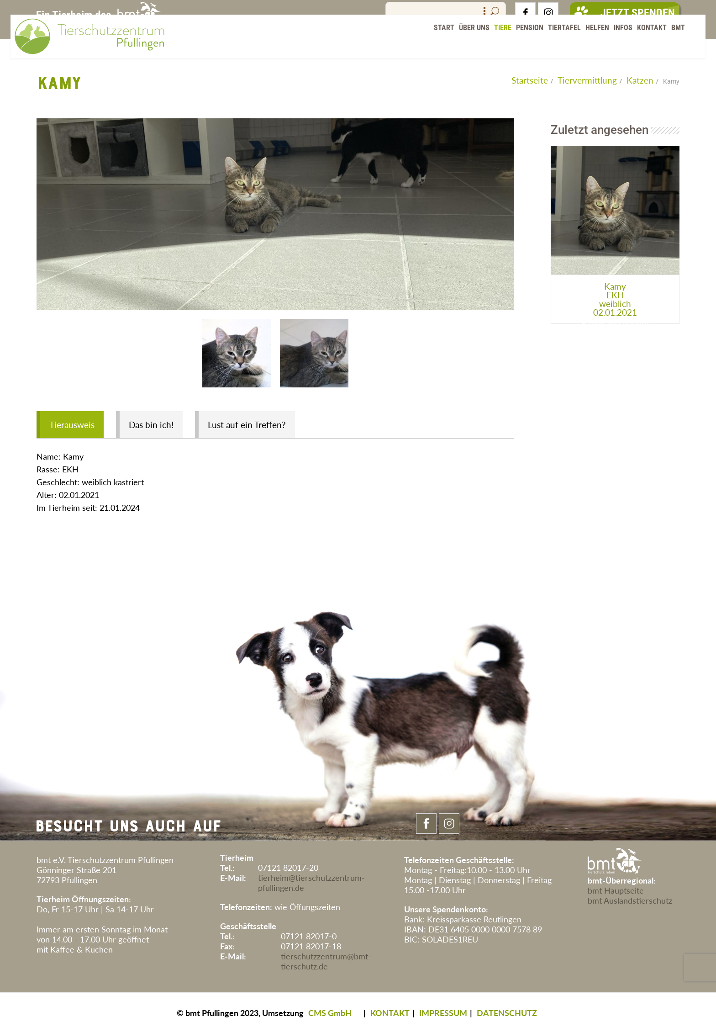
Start (436, 45)
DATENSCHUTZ (507, 1007)
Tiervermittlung (587, 80)
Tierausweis (72, 419)
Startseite (529, 80)
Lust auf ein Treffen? (250, 419)
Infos (615, 45)
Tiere (495, 45)
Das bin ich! (152, 419)
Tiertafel (556, 45)
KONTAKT (390, 1007)
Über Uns (466, 45)
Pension (522, 45)
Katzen (639, 80)
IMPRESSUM (443, 1007)
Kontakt (644, 45)
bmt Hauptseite (616, 884)
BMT (670, 45)
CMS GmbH (330, 1007)
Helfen (589, 45)
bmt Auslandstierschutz (630, 894)
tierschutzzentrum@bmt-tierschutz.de (326, 955)
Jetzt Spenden (624, 13)
